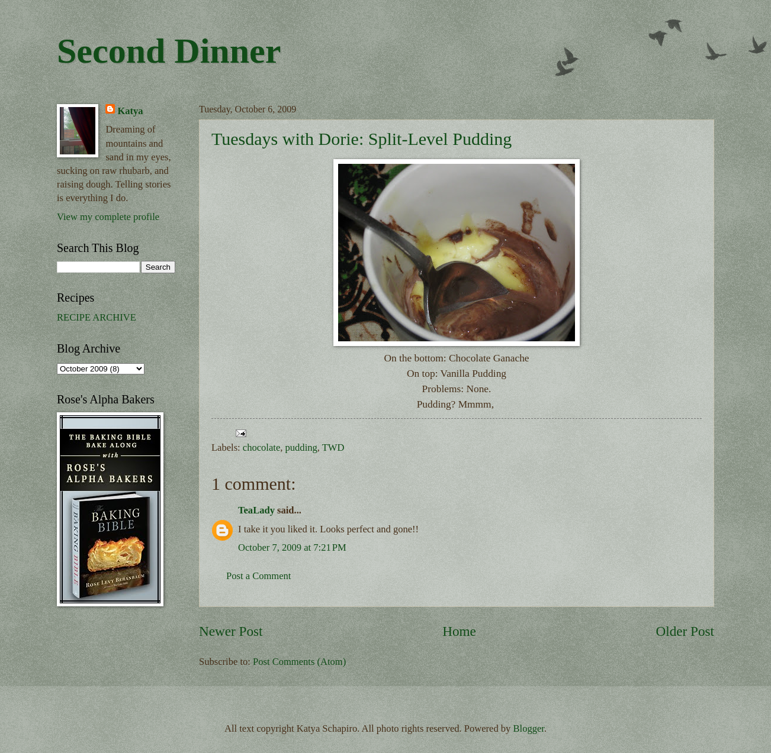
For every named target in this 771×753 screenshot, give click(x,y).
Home (459, 631)
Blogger (528, 728)
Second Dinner (169, 50)
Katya (130, 111)
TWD (333, 447)
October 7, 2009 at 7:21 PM (292, 547)
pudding (301, 447)
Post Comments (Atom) (299, 661)
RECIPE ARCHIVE (96, 317)
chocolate (261, 447)
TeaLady (256, 510)
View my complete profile (108, 216)
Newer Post (230, 631)
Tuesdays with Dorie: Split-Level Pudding (361, 138)
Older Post (685, 631)
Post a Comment (258, 575)
